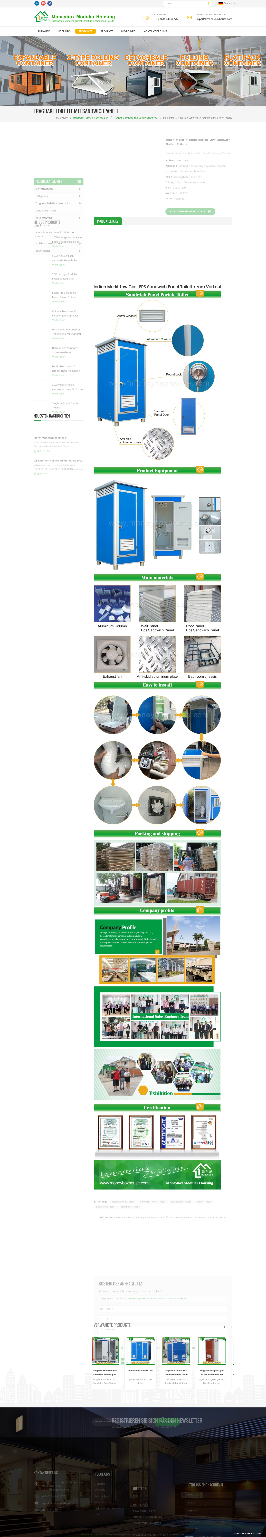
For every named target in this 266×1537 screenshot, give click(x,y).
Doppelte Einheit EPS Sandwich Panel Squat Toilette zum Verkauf (181, 1373)
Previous (224, 1327)
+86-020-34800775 (166, 19)
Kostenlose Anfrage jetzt (246, 1533)
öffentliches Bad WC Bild (145, 1370)
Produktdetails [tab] (107, 221)
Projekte (106, 31)
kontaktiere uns (155, 31)
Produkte (85, 31)
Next (231, 1327)
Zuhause (44, 31)
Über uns (64, 31)
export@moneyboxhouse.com (214, 19)
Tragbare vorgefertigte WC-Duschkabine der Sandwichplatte (216, 1373)
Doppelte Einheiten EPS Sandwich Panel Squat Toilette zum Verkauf (110, 1373)
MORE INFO (128, 31)
